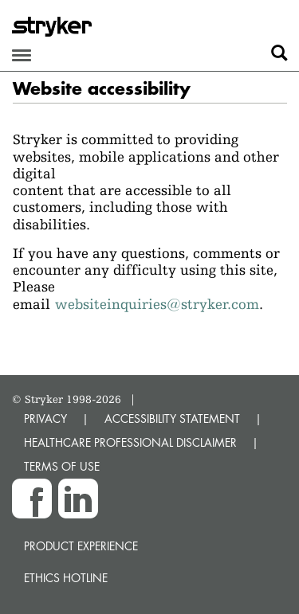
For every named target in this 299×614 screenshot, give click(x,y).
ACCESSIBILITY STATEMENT (172, 418)
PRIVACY (45, 418)
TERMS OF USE (62, 466)
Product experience (81, 545)
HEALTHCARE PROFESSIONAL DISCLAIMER (130, 442)
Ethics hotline (66, 577)
